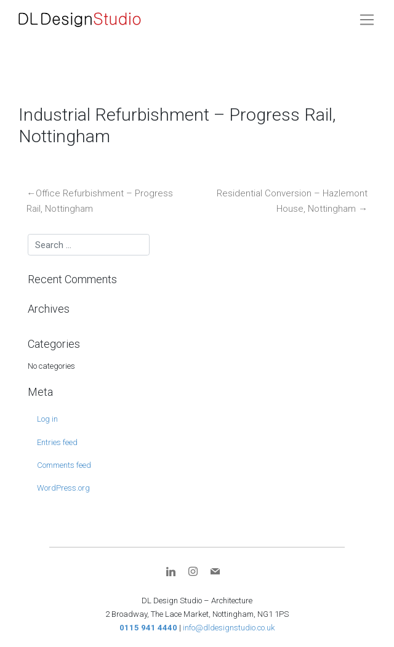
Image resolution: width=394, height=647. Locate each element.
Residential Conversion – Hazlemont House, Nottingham (292, 201)
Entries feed (57, 442)
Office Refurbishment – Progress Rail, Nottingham (99, 201)
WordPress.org (63, 487)
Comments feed (64, 465)
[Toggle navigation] (367, 20)
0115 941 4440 (148, 627)
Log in (47, 419)
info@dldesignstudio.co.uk (229, 627)
